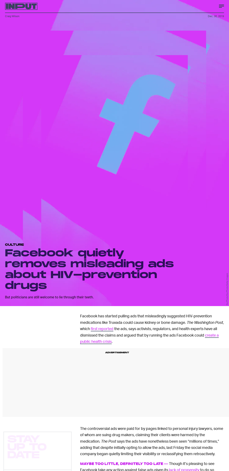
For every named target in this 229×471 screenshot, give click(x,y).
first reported (102, 328)
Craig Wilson (12, 16)
